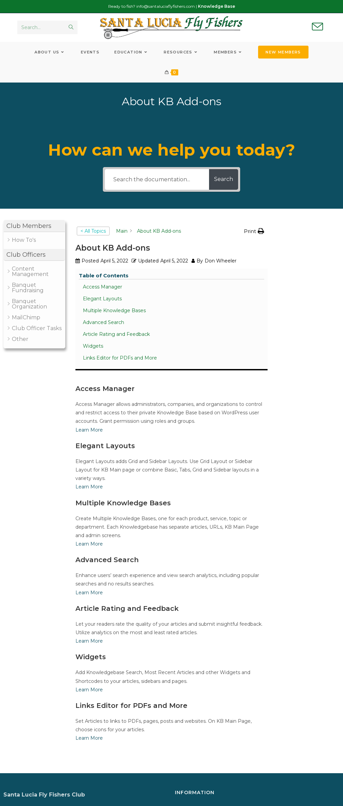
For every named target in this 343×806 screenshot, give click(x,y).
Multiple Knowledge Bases (308, 269)
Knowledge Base (216, 6)
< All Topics (93, 235)
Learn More (89, 319)
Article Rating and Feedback (308, 300)
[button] (34, 230)
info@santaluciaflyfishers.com (165, 6)
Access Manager (306, 242)
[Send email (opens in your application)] (317, 29)
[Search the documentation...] (153, 183)
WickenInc (237, 797)
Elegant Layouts (306, 254)
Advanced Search (307, 285)
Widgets (297, 316)
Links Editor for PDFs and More (305, 331)
